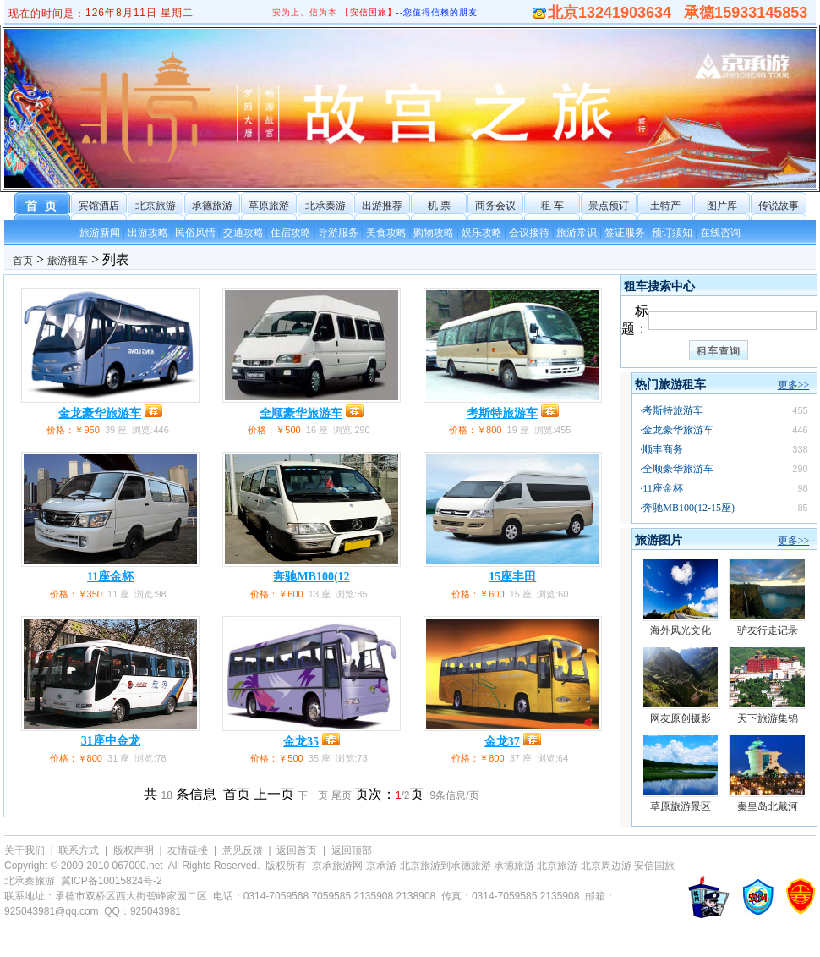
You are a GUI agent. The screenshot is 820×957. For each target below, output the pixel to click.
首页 (23, 261)
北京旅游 (155, 206)
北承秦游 (325, 206)
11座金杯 (110, 576)
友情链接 (187, 850)
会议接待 (529, 233)
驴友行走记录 (767, 630)
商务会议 (495, 206)
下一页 (313, 795)
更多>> (794, 385)
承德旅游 (212, 206)
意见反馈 (242, 850)
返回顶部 (351, 850)
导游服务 (338, 233)
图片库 (722, 206)
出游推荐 (382, 206)
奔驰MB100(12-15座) (688, 508)
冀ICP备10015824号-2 (111, 881)
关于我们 (24, 850)
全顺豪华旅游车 (301, 413)
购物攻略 (433, 233)
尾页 (341, 795)
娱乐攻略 (482, 233)
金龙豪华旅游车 (99, 413)
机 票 (439, 206)
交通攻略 (243, 233)
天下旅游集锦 (767, 718)
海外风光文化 (680, 630)
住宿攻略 (291, 233)
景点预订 (608, 206)
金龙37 (502, 741)
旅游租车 (67, 261)
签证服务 (624, 233)
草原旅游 (269, 206)
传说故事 (778, 206)
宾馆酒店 (99, 206)
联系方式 (78, 850)
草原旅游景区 (680, 806)
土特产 (665, 206)
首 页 (42, 206)
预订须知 (672, 233)
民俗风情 (195, 233)
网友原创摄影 (680, 718)
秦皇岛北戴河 (767, 806)
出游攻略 (148, 233)
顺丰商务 (662, 449)
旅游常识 (576, 233)
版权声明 (133, 850)
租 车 (552, 206)
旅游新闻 (99, 233)
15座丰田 (512, 576)
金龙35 (301, 741)
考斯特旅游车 (502, 413)
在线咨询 (720, 233)
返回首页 (296, 850)
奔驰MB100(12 (311, 576)
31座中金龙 (110, 740)
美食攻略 (386, 233)
